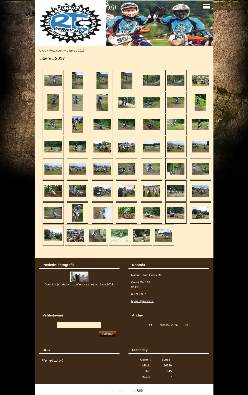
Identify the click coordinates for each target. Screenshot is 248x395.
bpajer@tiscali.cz (142, 301)
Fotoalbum (56, 50)
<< (150, 325)
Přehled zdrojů (52, 360)
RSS (140, 390)
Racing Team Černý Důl (77, 8)
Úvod (42, 50)
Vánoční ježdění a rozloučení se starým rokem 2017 (79, 284)
